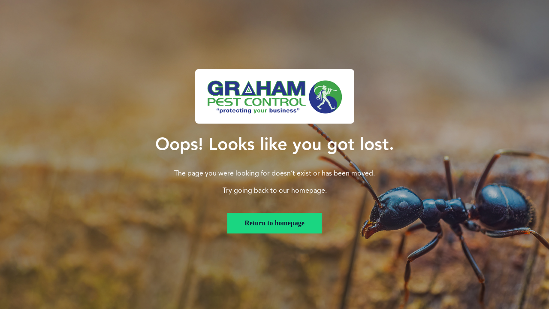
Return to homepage (274, 223)
